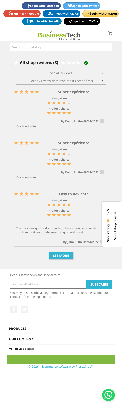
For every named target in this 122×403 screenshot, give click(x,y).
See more (61, 255)
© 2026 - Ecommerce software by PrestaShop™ (61, 366)
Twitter (24, 309)
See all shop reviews (115, 226)
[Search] (61, 47)
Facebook (13, 309)
